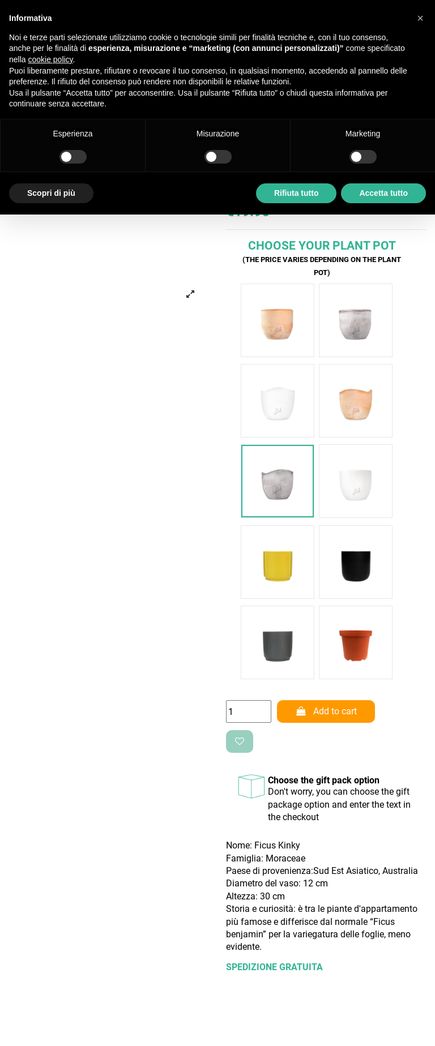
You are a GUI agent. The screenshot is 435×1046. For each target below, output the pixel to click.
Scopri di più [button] (51, 193)
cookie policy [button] (50, 59)
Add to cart (326, 711)
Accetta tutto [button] (383, 193)
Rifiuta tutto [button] (296, 193)
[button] (420, 18)
